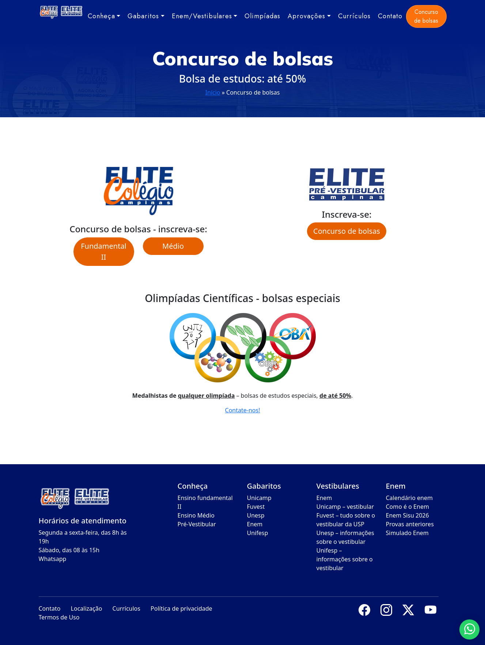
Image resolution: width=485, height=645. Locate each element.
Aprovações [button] (306, 16)
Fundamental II (103, 251)
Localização (86, 608)
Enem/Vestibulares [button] (202, 16)
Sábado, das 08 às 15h (69, 550)
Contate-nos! (242, 410)
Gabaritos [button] (143, 16)
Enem (255, 524)
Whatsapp (53, 559)
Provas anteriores (410, 524)
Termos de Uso (59, 617)
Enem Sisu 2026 (407, 515)
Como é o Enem (407, 507)
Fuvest (256, 507)
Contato (390, 16)
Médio (173, 246)
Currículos (354, 16)
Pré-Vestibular (197, 524)
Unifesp (257, 533)
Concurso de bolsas (426, 16)
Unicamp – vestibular (345, 507)
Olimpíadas (262, 16)
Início (212, 92)
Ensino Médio (196, 515)
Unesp (256, 515)
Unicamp (259, 498)
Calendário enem (409, 498)
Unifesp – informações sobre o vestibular (345, 559)
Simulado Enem (407, 533)
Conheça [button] (101, 16)
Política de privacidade (181, 608)
